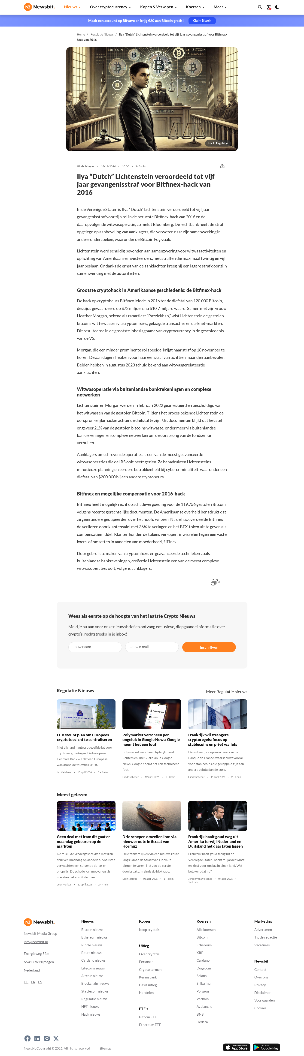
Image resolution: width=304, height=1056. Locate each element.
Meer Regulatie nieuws (226, 691)
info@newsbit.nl (36, 942)
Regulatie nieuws (94, 999)
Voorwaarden (264, 1000)
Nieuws (70, 6)
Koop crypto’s (149, 930)
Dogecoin (204, 968)
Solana (202, 976)
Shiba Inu (203, 983)
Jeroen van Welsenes (200, 879)
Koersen (193, 6)
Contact (260, 969)
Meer (218, 6)
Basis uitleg (148, 985)
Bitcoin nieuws (92, 930)
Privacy (260, 985)
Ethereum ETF (150, 1025)
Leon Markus (64, 884)
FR (33, 982)
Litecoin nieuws (93, 968)
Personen (146, 962)
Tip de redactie (265, 937)
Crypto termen (150, 969)
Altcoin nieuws (92, 976)
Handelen (146, 992)
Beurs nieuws (91, 953)
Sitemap (105, 1048)
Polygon (203, 991)
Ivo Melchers (64, 772)
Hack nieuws (90, 1014)
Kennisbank (148, 977)
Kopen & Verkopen (156, 6)
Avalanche (204, 1006)
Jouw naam (82, 646)
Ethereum (204, 945)
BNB (200, 1014)
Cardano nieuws (93, 960)
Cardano (203, 960)
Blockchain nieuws (95, 983)
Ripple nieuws (91, 945)
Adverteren (263, 930)
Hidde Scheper (86, 166)
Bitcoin (202, 937)
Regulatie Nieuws (102, 34)
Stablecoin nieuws (95, 991)
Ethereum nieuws (94, 937)
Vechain (203, 999)
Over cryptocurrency (108, 6)
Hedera (202, 1022)
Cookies (260, 1008)
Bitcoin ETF (148, 1017)
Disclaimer (262, 992)
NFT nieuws (90, 1006)
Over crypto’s (149, 954)
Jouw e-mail (139, 646)
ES (40, 982)
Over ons (261, 977)
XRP (200, 953)
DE (26, 982)
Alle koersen (206, 930)
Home (81, 34)
